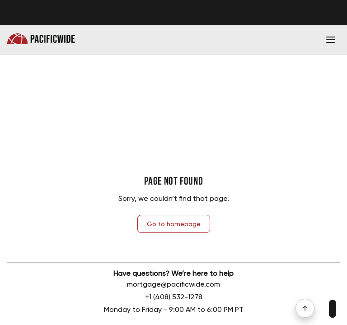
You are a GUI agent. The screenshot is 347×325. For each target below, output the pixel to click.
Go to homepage (174, 224)
